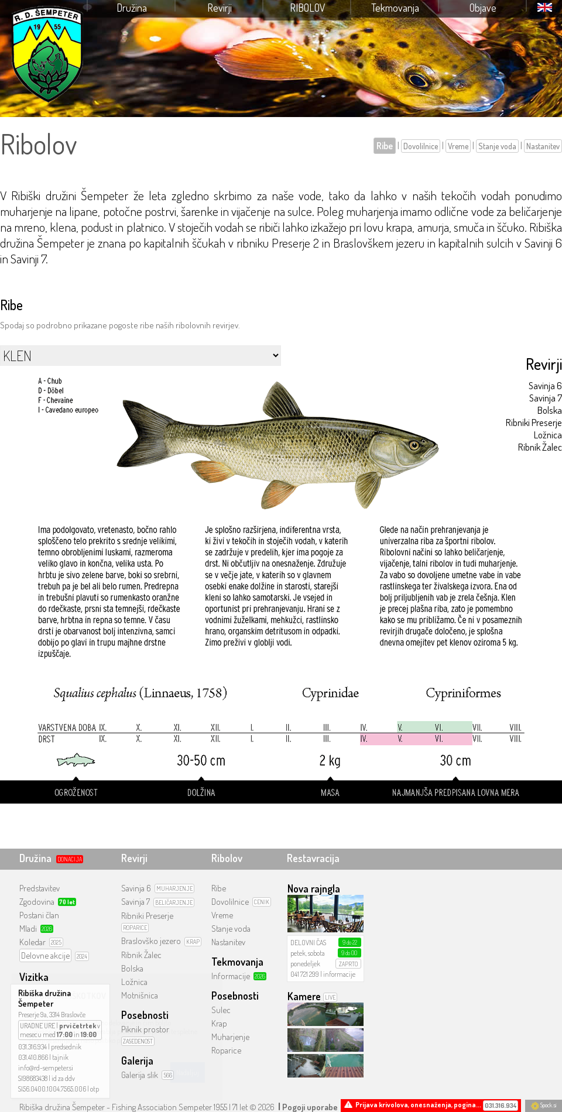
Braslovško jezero (151, 940)
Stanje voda (497, 146)
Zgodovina (36, 901)
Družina (131, 7)
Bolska (549, 410)
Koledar (32, 942)
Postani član (39, 915)
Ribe (384, 146)
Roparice (226, 1050)
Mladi (28, 928)
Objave (483, 7)
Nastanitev (543, 146)
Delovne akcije (45, 955)
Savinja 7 (545, 398)
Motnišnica (139, 995)
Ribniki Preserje (534, 422)
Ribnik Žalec (540, 447)
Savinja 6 (545, 385)
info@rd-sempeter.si (45, 1067)
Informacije (230, 975)
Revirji (219, 7)
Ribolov (307, 7)
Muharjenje (230, 1036)
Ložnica (548, 434)
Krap (219, 1023)
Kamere (304, 996)
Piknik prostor (145, 1029)
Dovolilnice (420, 146)
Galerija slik (139, 1074)
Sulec (221, 1009)
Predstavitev (39, 888)
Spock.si (543, 1104)
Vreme (458, 146)
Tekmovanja (395, 7)
